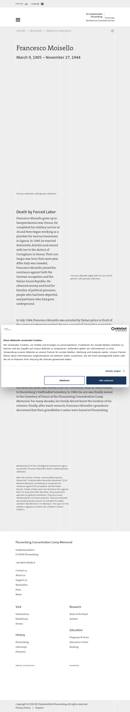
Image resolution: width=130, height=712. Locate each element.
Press (18, 589)
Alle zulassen (106, 380)
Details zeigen (113, 371)
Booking (74, 646)
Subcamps (21, 646)
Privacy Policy (23, 707)
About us (20, 575)
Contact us (21, 570)
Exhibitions (22, 618)
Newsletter (22, 584)
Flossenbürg (22, 642)
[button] (112, 31)
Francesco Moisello (58, 30)
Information (22, 614)
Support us (21, 580)
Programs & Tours (79, 637)
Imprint (39, 707)
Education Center (79, 642)
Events (19, 623)
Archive (74, 618)
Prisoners (36, 30)
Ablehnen (64, 380)
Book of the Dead (79, 614)
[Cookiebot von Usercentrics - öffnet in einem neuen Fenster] (113, 329)
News (19, 594)
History (21, 30)
